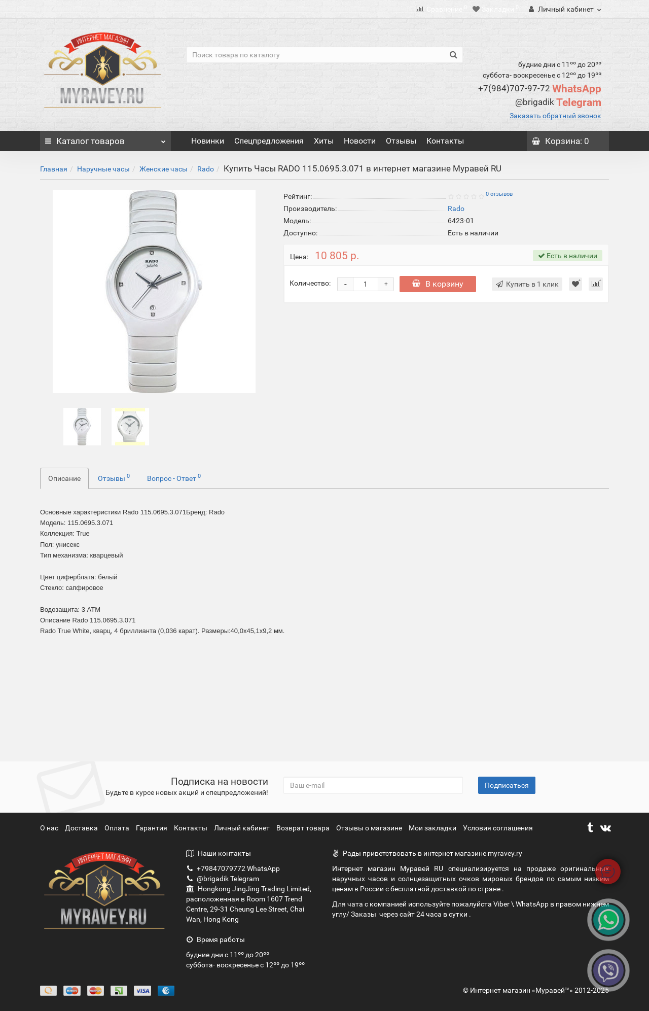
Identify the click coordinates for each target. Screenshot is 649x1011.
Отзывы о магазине (370, 828)
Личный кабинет (242, 828)
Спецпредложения (269, 141)
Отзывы (401, 141)
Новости (360, 141)
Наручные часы (103, 169)
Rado (205, 169)
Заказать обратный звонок (555, 116)
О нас (50, 828)
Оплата (117, 828)
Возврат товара (303, 828)
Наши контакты (218, 853)
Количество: (310, 283)
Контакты (445, 141)
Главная (53, 169)
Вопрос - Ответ (174, 477)
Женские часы (163, 169)
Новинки (207, 141)
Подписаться (507, 785)
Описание (64, 478)
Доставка (82, 828)
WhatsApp (539, 89)
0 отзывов (499, 194)
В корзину (438, 284)
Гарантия (152, 828)
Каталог (105, 138)
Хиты (324, 141)
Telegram (558, 102)
